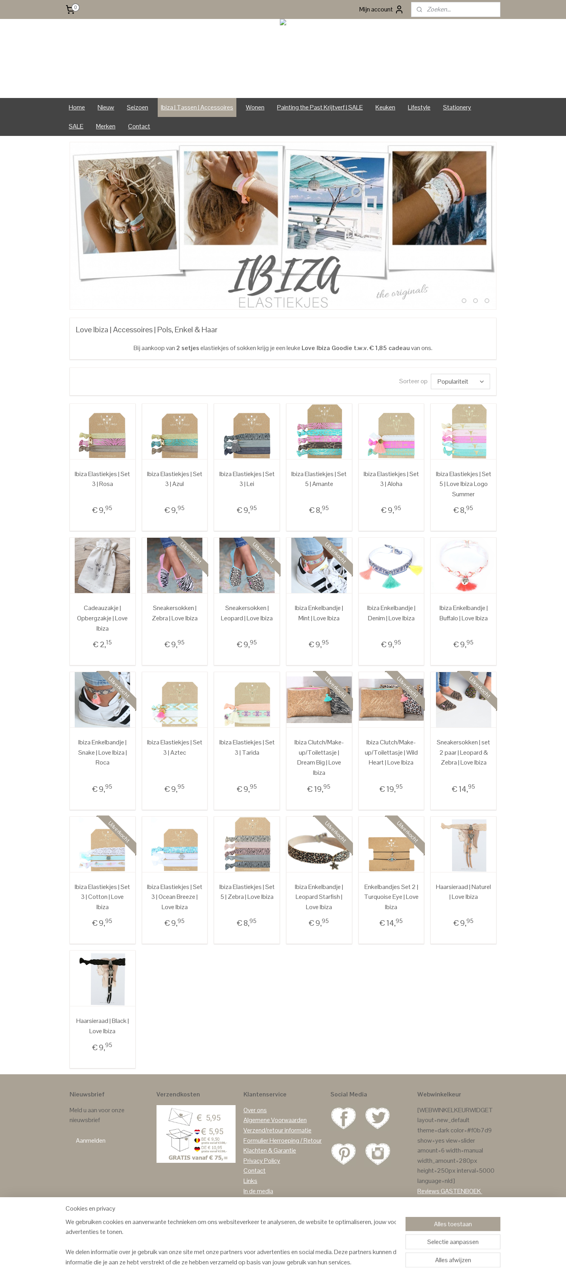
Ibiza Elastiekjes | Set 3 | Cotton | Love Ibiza (102, 895)
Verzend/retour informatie (277, 1128)
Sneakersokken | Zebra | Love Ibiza (175, 611)
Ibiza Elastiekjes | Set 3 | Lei (247, 477)
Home (77, 107)
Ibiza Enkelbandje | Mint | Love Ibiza (319, 611)
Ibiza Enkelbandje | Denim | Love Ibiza (391, 611)
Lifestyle (419, 107)
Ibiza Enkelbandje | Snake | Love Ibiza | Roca (102, 750)
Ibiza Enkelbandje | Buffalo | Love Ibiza (464, 611)
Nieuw (106, 107)
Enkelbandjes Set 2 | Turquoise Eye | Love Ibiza (391, 895)
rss (277, 1262)
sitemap (265, 1262)
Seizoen (137, 107)
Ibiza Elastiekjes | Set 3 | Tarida (247, 745)
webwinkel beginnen (302, 1262)
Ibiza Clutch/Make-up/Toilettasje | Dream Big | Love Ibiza (319, 755)
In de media (258, 1189)
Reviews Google (438, 1199)
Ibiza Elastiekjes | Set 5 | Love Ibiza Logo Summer (463, 482)
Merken (105, 126)
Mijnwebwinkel (361, 1262)
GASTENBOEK (461, 1189)
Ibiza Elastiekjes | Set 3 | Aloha (391, 477)
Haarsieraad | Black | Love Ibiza (102, 1024)
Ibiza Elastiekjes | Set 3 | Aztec (174, 745)
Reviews (428, 1189)
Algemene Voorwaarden (275, 1118)
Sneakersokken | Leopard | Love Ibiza (247, 611)
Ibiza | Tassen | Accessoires (197, 107)
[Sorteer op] (460, 380)
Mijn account (381, 9)
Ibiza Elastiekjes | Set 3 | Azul (174, 477)
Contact (139, 126)
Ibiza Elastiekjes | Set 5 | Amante (319, 477)
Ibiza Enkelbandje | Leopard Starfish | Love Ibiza (319, 895)
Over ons (255, 1108)
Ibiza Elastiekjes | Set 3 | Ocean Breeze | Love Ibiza (174, 895)
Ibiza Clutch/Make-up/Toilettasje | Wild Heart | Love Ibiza (391, 750)
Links (250, 1179)
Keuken (385, 107)
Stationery (457, 107)
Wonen (255, 107)
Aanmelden (91, 1139)
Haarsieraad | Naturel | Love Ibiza (463, 890)
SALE (76, 126)
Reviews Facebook (442, 1209)
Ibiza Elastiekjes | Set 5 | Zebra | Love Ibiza (247, 890)
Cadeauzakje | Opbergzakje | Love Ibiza (102, 616)
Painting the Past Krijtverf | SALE (320, 107)
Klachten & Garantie (269, 1149)
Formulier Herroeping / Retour (282, 1139)
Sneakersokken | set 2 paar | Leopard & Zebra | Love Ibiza (463, 750)
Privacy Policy (261, 1159)
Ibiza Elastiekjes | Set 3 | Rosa (102, 477)
